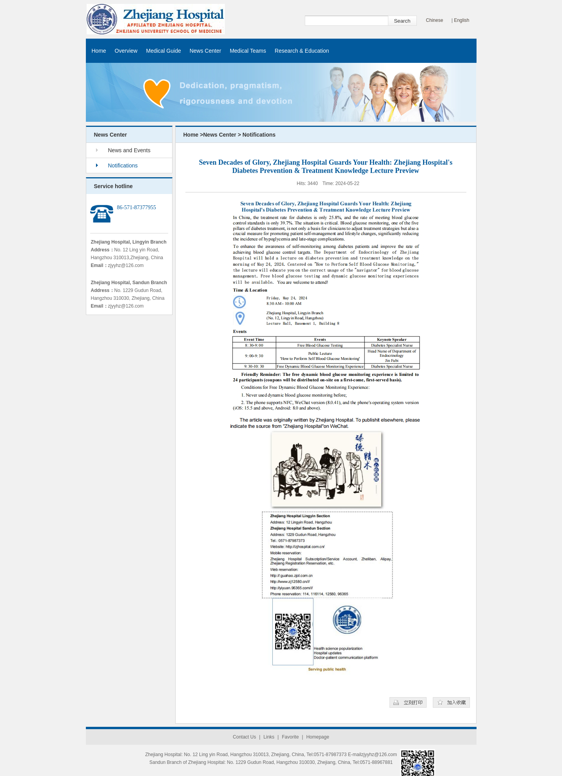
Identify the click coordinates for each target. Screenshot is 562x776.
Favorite (290, 737)
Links (268, 737)
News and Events (129, 150)
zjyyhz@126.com (126, 265)
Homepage (317, 737)
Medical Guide (163, 51)
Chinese (434, 20)
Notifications (123, 165)
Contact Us (244, 737)
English (461, 20)
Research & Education (302, 51)
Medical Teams (248, 51)
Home (99, 51)
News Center (205, 51)
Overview (126, 51)
